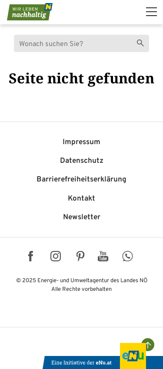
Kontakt (81, 199)
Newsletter (81, 217)
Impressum (81, 142)
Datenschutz (81, 161)
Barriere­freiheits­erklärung (81, 179)
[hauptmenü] (151, 11)
